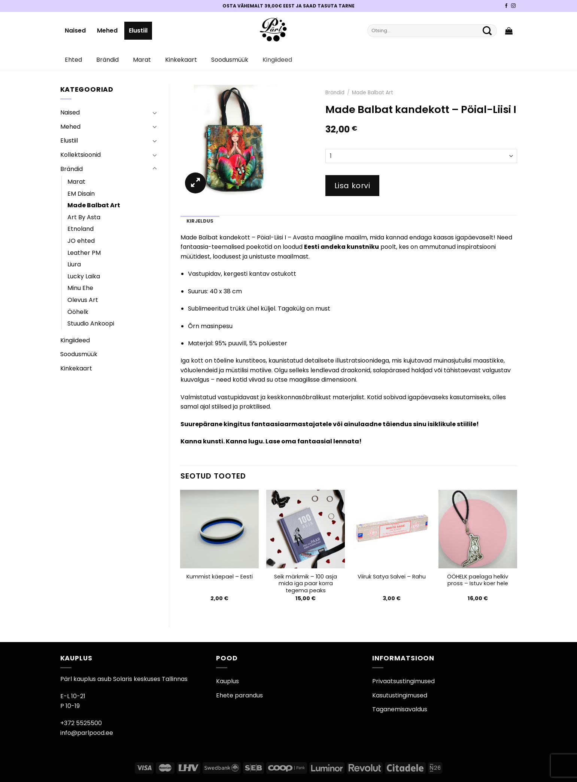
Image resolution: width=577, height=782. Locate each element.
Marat (142, 59)
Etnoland (80, 228)
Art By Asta (83, 217)
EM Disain (81, 193)
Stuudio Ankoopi (90, 323)
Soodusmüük (229, 59)
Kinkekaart (181, 59)
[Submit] (487, 30)
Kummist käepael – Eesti (219, 576)
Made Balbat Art (93, 205)
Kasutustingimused (399, 695)
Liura (74, 264)
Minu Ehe (80, 288)
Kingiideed (277, 59)
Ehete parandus (239, 695)
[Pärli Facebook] (506, 6)
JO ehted (81, 240)
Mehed (107, 30)
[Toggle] (155, 112)
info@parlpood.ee (86, 732)
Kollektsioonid (80, 154)
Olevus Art (82, 300)
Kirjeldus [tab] (199, 221)
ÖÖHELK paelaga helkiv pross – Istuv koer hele (477, 580)
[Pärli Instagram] (513, 6)
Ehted (73, 59)
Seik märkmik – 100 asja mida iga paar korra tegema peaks (305, 583)
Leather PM (84, 252)
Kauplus (227, 681)
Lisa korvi (352, 185)
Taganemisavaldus (399, 709)
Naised (75, 30)
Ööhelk (77, 312)
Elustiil (138, 30)
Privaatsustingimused (403, 681)
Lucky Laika (83, 276)
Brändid (107, 59)
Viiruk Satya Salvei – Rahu (392, 576)
